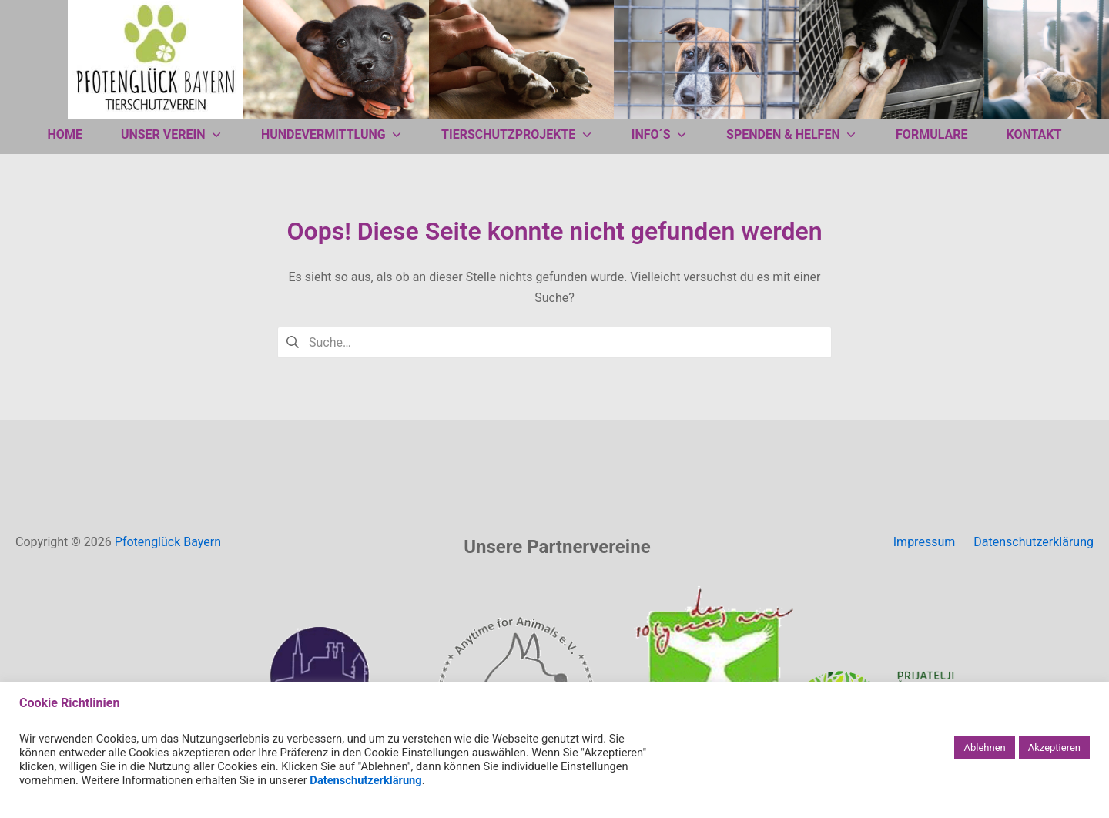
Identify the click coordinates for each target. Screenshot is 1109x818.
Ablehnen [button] (984, 747)
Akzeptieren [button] (1054, 747)
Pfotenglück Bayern (168, 542)
